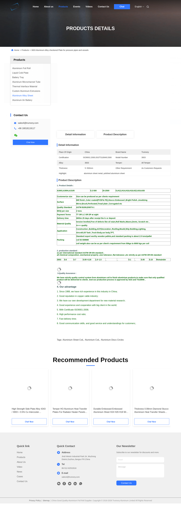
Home (36, 6)
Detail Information (75, 134)
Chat (122, 6)
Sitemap (46, 500)
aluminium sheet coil (73, 340)
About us (48, 6)
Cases (20, 476)
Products (63, 6)
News (19, 472)
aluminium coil (92, 340)
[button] (16, 394)
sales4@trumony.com (28, 123)
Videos (89, 6)
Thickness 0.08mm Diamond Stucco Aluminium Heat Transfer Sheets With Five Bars (151, 411)
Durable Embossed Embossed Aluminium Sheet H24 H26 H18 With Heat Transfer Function (110, 411)
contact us (126, 483)
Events (76, 6)
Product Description (115, 134)
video (19, 467)
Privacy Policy (35, 500)
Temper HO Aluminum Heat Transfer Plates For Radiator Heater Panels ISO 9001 (70, 411)
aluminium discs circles (112, 340)
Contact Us (103, 6)
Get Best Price (129, 122)
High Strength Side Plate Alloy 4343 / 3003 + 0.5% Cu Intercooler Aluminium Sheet (29, 411)
